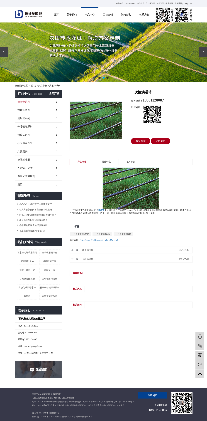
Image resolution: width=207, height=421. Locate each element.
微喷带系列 (23, 110)
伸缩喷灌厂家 (49, 261)
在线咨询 (153, 395)
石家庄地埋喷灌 (38, 398)
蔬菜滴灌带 (87, 250)
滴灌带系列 (54, 85)
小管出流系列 (24, 143)
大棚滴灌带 (87, 259)
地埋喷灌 (140, 3)
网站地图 (178, 3)
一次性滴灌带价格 (102, 234)
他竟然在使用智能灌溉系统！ (33, 220)
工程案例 (108, 14)
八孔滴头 (22, 151)
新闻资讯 (126, 14)
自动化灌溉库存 (49, 252)
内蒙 (65, 417)
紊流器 (27, 296)
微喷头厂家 (49, 270)
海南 (73, 417)
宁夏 (82, 417)
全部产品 (54, 93)
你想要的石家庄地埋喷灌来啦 (33, 225)
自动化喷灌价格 (49, 279)
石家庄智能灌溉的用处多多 (32, 231)
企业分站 (169, 3)
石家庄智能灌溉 (67, 398)
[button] (99, 78)
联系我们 (144, 14)
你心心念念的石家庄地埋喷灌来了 (35, 204)
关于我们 (72, 14)
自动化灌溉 (150, 3)
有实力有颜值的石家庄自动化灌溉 (35, 209)
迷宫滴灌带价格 (49, 296)
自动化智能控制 (26, 176)
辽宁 (86, 417)
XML (190, 3)
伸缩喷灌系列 (24, 126)
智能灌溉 (160, 3)
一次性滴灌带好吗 (123, 234)
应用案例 (161, 141)
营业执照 (75, 402)
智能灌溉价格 (27, 261)
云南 (78, 417)
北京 (69, 417)
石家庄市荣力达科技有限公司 (101, 402)
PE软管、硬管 (25, 168)
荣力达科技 (54, 413)
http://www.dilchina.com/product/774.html (99, 240)
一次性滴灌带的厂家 (80, 234)
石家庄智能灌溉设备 (49, 287)
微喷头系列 (23, 135)
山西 (61, 417)
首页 (56, 14)
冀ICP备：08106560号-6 (124, 402)
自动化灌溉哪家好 (27, 287)
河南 (57, 417)
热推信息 (36, 417)
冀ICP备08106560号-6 (41, 413)
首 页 (33, 85)
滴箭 (19, 184)
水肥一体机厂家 (27, 270)
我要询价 (141, 141)
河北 (52, 417)
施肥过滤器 (23, 159)
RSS (185, 3)
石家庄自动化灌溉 (53, 398)
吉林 (90, 417)
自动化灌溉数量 (27, 279)
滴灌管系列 (23, 118)
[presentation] (4, 52)
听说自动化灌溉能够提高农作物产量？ (37, 215)
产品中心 (90, 14)
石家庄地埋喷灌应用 (27, 252)
